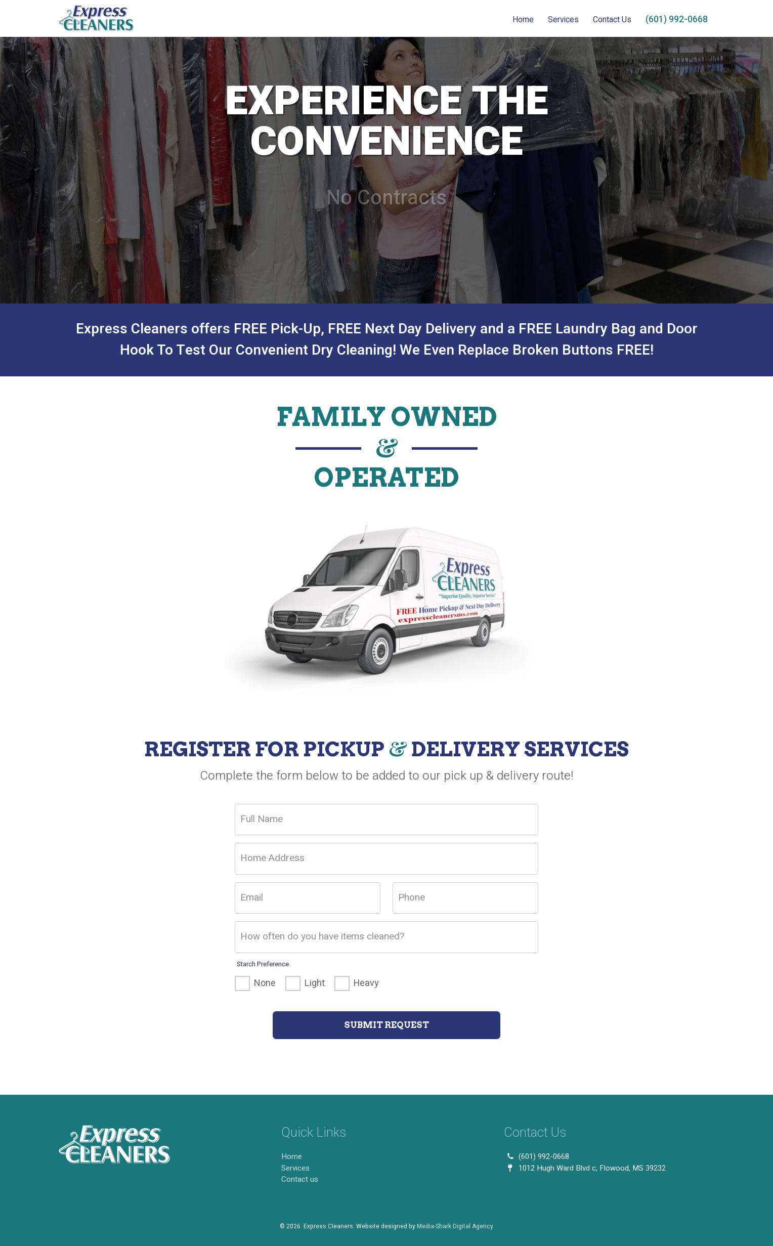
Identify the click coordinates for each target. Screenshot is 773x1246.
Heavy (366, 983)
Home (523, 20)
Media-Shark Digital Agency (455, 1226)
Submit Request (386, 1025)
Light (315, 983)
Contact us (299, 1179)
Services (563, 20)
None (265, 983)
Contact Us (612, 20)
